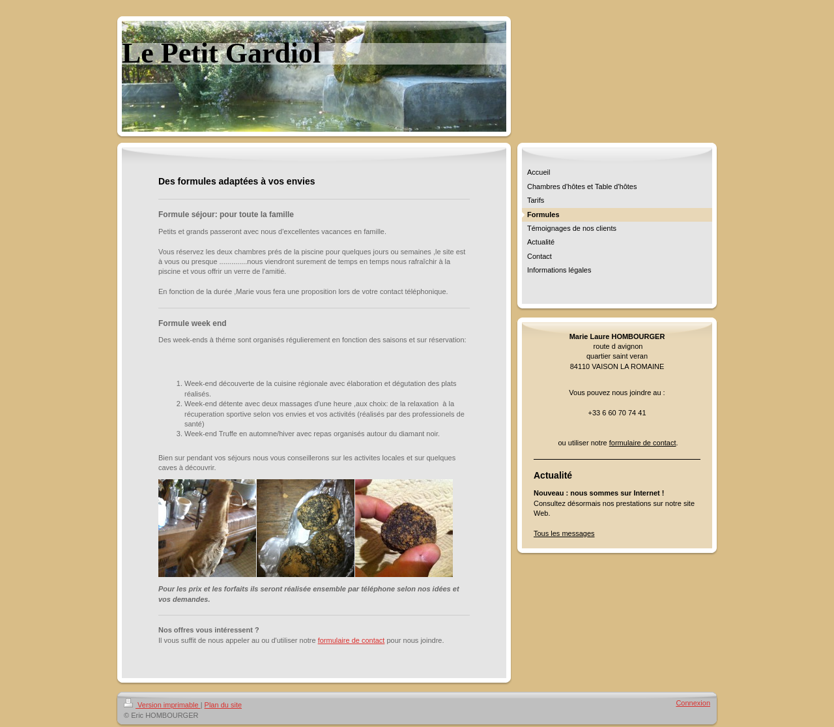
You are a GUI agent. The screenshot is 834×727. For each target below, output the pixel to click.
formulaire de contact (351, 640)
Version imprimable (162, 705)
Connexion (693, 703)
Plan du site (223, 705)
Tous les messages (564, 533)
